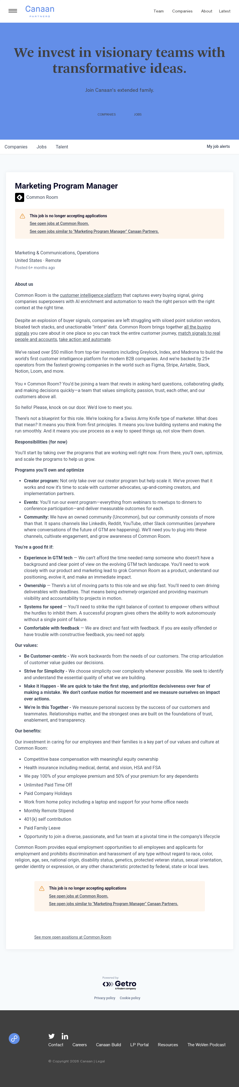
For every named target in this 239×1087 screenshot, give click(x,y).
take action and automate (85, 339)
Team (158, 12)
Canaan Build (108, 1045)
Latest (224, 12)
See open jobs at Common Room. (59, 223)
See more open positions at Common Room (72, 937)
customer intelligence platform (91, 295)
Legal (100, 1061)
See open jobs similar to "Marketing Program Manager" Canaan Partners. (94, 231)
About (206, 12)
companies (16, 147)
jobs (42, 147)
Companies (182, 12)
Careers (79, 1045)
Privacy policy (104, 998)
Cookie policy (130, 998)
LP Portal (139, 1045)
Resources (168, 1045)
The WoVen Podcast (206, 1045)
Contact (55, 1045)
